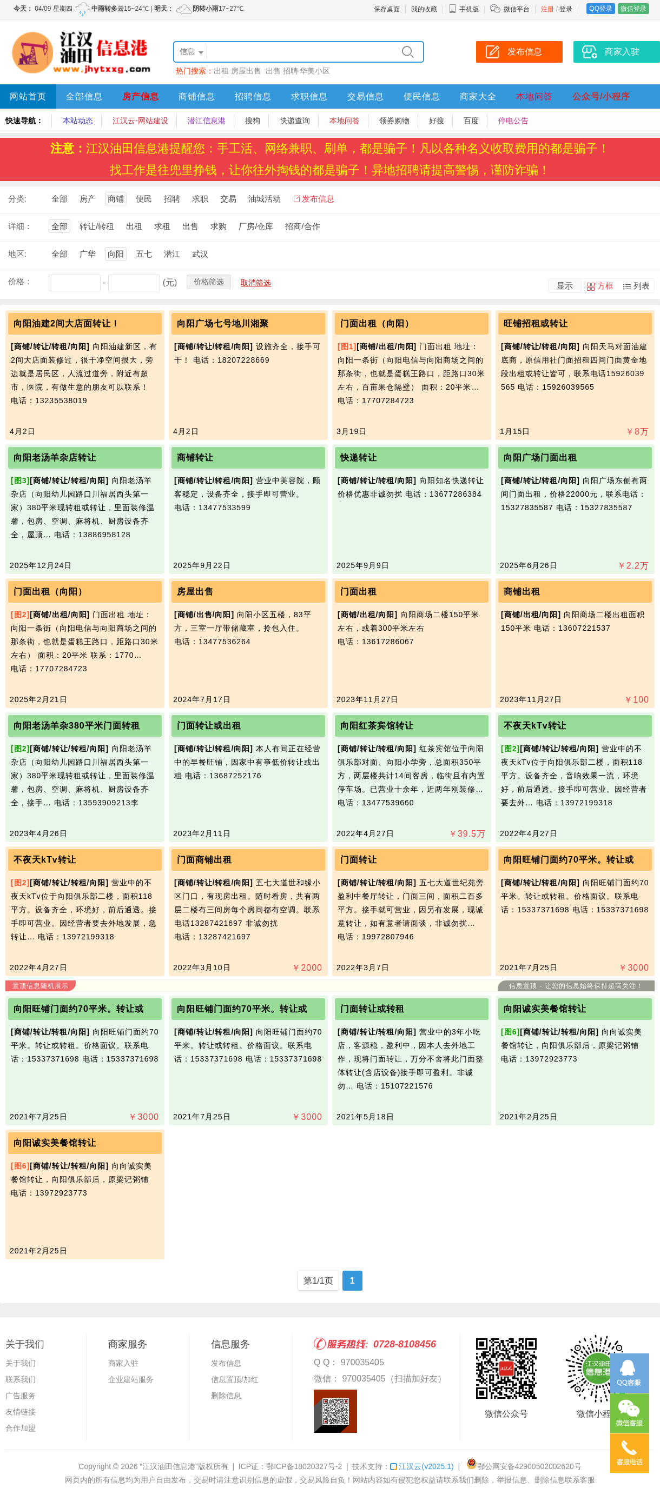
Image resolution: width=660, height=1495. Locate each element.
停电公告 (513, 120)
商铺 (116, 198)
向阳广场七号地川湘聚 (223, 323)
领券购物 (394, 120)
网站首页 (28, 96)
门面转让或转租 (372, 1008)
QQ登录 (600, 8)
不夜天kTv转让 (535, 725)
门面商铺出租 (204, 859)
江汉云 (421, 1466)
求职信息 (309, 96)
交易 (228, 198)
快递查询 (295, 120)
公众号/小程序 (601, 96)
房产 (88, 198)
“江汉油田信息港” (168, 1466)
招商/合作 (302, 226)
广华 (88, 253)
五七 (144, 253)
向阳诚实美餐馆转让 (545, 1008)
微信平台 (517, 9)
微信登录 (633, 8)
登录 (565, 9)
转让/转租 (97, 226)
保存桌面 (387, 9)
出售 (273, 70)
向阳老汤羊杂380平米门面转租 (77, 725)
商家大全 (478, 96)
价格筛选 (209, 281)
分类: (17, 198)
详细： (20, 226)
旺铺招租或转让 (536, 323)
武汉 (200, 253)
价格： (20, 281)
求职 (200, 198)
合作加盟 (20, 1428)
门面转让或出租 (209, 725)
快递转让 (358, 457)
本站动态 (78, 120)
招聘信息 (253, 96)
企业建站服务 (131, 1379)
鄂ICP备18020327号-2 (304, 1466)
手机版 (463, 9)
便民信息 (422, 96)
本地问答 (534, 96)
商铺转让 (195, 457)
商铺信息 (197, 96)
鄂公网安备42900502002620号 (524, 1466)
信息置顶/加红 (235, 1379)
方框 (605, 285)
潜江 (172, 253)
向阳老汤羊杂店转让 (55, 457)
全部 (59, 198)
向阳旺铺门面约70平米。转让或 (569, 859)
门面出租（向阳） (377, 323)
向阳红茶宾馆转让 (377, 725)
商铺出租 (522, 591)
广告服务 (20, 1395)
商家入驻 (123, 1363)
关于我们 (20, 1363)
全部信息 (84, 96)
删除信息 (226, 1395)
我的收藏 (424, 9)
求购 (218, 226)
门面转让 (358, 859)
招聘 (290, 70)
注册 (547, 9)
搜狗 (252, 120)
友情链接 (20, 1411)
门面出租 (358, 591)
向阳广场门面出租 (540, 457)
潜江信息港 (207, 120)
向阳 (116, 253)
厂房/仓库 (256, 226)
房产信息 (140, 96)
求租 (162, 226)
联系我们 (20, 1379)
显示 (565, 285)
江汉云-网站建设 (140, 120)
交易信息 (365, 96)
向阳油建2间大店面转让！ (67, 323)
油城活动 (264, 198)
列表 (641, 285)
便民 (144, 198)
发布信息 (318, 198)
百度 (471, 120)
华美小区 (315, 70)
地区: (17, 253)
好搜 (436, 120)
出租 (221, 70)
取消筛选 (256, 282)
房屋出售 (247, 70)
